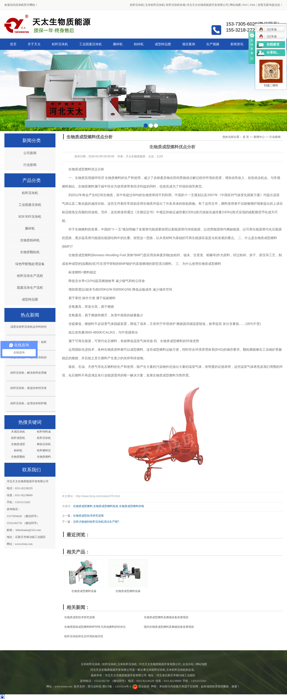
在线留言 (273, 44)
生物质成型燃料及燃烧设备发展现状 (166, 617)
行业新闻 (29, 165)
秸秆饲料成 (44, 431)
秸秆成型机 (18, 438)
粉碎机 (139, 44)
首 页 (246, 137)
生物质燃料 (44, 456)
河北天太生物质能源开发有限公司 (207, 4)
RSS (245, 4)
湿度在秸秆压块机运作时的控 (28, 326)
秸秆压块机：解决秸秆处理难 (28, 372)
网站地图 (235, 4)
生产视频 (212, 44)
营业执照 (143, 686)
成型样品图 (163, 44)
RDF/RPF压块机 (29, 216)
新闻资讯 (236, 44)
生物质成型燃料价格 (131, 506)
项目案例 (188, 44)
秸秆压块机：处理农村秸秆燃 (28, 403)
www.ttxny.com (63, 686)
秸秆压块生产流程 (30, 276)
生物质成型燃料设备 (84, 591)
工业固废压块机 (90, 44)
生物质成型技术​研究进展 (88, 515)
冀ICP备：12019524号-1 (116, 686)
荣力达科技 (95, 686)
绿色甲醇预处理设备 (30, 264)
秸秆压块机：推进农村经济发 (28, 388)
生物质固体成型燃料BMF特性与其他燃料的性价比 (95, 626)
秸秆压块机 (137, 4)
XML (253, 4)
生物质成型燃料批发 (105, 506)
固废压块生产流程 (30, 287)
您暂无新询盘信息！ (270, 4)
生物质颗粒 (18, 456)
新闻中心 (259, 137)
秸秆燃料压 (44, 450)
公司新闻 (29, 153)
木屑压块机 (18, 431)
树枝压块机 (44, 444)
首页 (13, 44)
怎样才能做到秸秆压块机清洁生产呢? (96, 521)
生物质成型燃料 (79, 169)
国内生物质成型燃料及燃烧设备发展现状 (169, 626)
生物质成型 (18, 444)
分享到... (273, 52)
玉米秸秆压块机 (154, 4)
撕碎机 (118, 44)
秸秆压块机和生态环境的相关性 (83, 636)
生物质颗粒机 (30, 252)
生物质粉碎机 (30, 240)
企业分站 (188, 664)
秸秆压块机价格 (175, 4)
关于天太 (34, 44)
